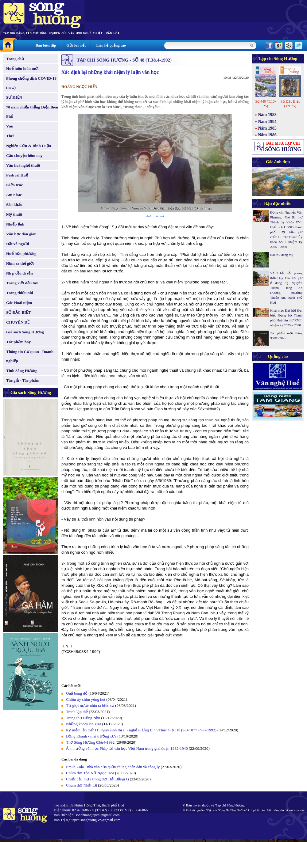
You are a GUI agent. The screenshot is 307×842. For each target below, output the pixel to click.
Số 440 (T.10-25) (265, 103)
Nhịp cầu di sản (19, 273)
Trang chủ (15, 58)
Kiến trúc (14, 185)
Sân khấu (14, 204)
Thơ (10, 136)
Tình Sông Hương (21, 370)
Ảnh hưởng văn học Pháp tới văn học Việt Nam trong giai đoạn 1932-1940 (127, 748)
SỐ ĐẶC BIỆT (18, 312)
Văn (9, 126)
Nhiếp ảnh (15, 224)
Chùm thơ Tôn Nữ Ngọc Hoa (90, 773)
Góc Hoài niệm (19, 302)
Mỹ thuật (14, 214)
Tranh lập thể (77, 711)
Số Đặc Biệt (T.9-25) (290, 103)
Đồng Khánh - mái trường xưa (91, 736)
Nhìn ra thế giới (20, 263)
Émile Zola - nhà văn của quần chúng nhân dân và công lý (113, 766)
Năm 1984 (267, 121)
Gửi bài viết (76, 45)
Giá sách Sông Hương (25, 332)
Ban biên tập (46, 45)
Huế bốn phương (21, 253)
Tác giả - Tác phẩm (22, 380)
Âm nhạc (14, 194)
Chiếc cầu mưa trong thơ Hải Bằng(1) (97, 779)
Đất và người (17, 243)
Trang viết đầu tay (22, 283)
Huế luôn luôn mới (22, 68)
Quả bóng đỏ (76, 693)
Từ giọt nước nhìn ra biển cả (90, 705)
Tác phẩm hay (18, 341)
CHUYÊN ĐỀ (17, 322)
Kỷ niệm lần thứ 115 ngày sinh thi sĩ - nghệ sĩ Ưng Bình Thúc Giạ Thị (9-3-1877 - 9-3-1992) (141, 730)
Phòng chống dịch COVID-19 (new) (31, 83)
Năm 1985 (267, 128)
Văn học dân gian (21, 234)
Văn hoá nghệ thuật (23, 165)
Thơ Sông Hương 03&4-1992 (90, 742)
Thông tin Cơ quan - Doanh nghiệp (29, 356)
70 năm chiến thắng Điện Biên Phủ (32, 112)
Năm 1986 (267, 135)
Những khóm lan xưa (83, 724)
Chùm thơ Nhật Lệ (81, 785)
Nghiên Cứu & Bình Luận (28, 145)
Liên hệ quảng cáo (111, 45)
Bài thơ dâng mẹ (281, 254)
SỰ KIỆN (14, 97)
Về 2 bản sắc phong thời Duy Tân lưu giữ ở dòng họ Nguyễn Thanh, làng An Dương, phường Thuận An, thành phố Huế (286, 287)
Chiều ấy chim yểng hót (85, 699)
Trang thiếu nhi (19, 292)
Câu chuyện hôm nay (24, 155)
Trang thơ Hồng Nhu (83, 717)
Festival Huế (17, 175)
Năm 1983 (267, 114)
